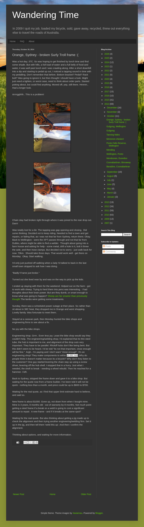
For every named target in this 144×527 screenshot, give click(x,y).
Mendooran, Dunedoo (116, 158)
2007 (107, 223)
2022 (107, 70)
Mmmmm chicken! (115, 139)
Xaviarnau (77, 513)
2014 (107, 104)
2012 (107, 206)
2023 (107, 66)
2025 (107, 58)
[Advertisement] (52, 469)
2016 (107, 95)
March (110, 192)
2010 (107, 215)
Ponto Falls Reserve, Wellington (116, 144)
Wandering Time (45, 15)
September (112, 172)
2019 (107, 83)
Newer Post (18, 494)
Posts (107, 246)
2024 (107, 62)
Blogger (99, 513)
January (111, 197)
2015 (107, 100)
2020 (107, 79)
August (110, 176)
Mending (110, 150)
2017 (107, 91)
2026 (107, 54)
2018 (107, 87)
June (109, 184)
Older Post (86, 494)
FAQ (22, 41)
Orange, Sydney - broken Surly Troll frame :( (118, 121)
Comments (109, 251)
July (109, 180)
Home (12, 41)
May (109, 188)
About (31, 41)
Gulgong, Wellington (116, 126)
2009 (107, 219)
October (111, 116)
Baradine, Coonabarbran (118, 166)
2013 (107, 202)
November (112, 112)
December (112, 107)
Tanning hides (113, 134)
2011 (107, 210)
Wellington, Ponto (114, 154)
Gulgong (110, 130)
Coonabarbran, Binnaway (118, 162)
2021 (107, 74)
